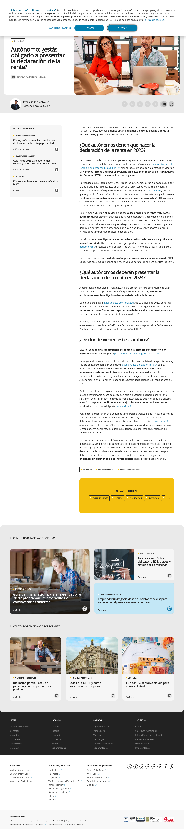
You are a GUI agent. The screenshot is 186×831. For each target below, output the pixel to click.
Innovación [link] (15, 748)
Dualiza (92, 784)
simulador (161, 421)
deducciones (87, 246)
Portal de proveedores (99, 781)
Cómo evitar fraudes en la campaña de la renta (35, 182)
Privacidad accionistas (57, 825)
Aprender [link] (14, 735)
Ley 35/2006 (154, 190)
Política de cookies (154, 19)
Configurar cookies (60, 28)
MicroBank (93, 773)
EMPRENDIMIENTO (100, 498)
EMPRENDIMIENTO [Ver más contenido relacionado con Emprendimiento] (106, 469)
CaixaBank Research (21, 777)
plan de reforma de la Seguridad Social (136, 353)
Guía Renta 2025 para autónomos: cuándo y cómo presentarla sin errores (34, 162)
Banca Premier (56, 784)
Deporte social (142, 744)
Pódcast (55, 744)
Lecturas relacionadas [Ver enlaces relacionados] (36, 128)
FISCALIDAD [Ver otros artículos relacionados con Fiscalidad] (19, 41)
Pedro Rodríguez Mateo (36, 102)
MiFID (52, 795)
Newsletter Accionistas (21, 781)
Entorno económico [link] (19, 726)
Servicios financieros (103, 744)
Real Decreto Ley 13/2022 (119, 302)
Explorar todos (58, 748)
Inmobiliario (99, 731)
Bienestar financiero (145, 739)
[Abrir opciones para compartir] (164, 104)
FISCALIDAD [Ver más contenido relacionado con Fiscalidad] (87, 469)
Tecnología (98, 739)
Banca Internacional (59, 792)
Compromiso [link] (16, 744)
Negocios (54, 777)
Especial (55, 731)
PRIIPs (52, 799)
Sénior (138, 726)
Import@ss (124, 406)
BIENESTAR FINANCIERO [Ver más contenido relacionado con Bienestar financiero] (129, 469)
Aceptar (122, 28)
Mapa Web (70, 821)
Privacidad (41, 825)
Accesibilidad (81, 821)
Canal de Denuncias (76, 825)
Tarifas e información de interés (65, 781)
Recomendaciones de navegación (21, 825)
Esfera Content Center (20, 773)
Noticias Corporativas (20, 770)
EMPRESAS (118, 498)
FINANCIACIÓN (136, 498)
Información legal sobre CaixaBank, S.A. (49, 821)
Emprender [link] (15, 739)
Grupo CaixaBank (96, 770)
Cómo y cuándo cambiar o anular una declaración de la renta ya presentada (34, 141)
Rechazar (89, 28)
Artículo (55, 726)
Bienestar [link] (14, 731)
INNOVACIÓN (153, 498)
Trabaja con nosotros (98, 777)
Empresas (54, 773)
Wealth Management (59, 788)
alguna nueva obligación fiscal (139, 364)
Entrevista (56, 739)
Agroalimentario (101, 726)
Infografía (56, 735)
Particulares (55, 770)
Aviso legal (29, 821)
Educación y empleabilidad (148, 735)
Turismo (97, 735)
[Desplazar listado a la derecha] (168, 498)
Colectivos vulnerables (146, 731)
